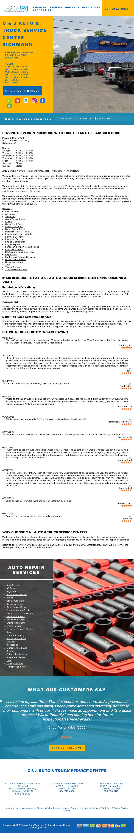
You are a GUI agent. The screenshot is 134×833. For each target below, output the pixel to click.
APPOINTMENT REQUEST (22, 90)
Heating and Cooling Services (19, 252)
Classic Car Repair (14, 226)
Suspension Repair (14, 262)
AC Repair (10, 214)
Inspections (11, 254)
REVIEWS (55, 7)
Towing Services (13, 267)
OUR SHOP (72, 7)
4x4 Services (12, 211)
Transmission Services (16, 269)
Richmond (68, 118)
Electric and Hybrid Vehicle (18, 234)
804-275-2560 (12, 57)
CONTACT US (42, 10)
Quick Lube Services (15, 259)
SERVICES (40, 7)
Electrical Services (14, 236)
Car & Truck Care (14, 224)
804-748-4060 (67, 791)
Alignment (10, 216)
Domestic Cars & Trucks (17, 231)
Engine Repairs (12, 244)
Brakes (8, 221)
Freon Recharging (14, 249)
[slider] (126, 348)
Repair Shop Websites (32, 825)
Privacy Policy (39, 827)
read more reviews (67, 748)
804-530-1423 (111, 791)
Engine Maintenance (15, 241)
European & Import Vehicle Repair (22, 247)
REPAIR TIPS (91, 7)
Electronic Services (14, 239)
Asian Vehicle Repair (15, 219)
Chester (87, 118)
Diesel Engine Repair (15, 229)
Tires (7, 264)
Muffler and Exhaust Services (20, 257)
